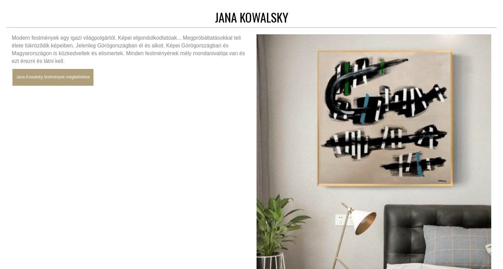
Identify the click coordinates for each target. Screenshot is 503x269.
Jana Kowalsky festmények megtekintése (53, 77)
